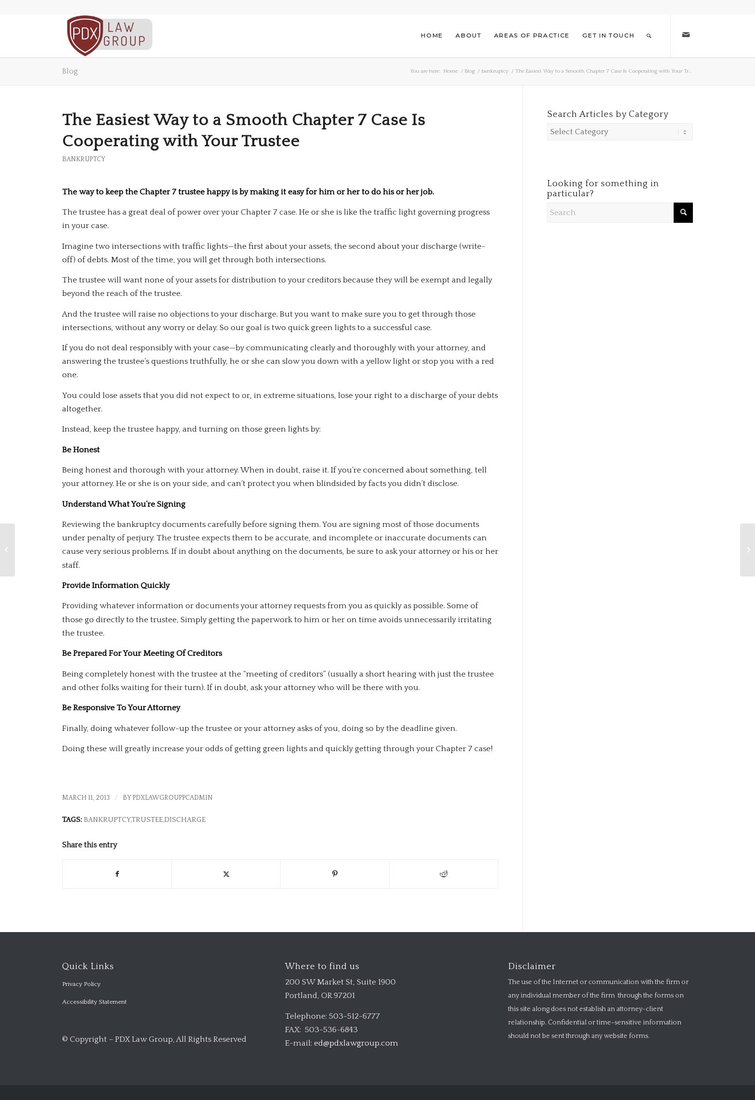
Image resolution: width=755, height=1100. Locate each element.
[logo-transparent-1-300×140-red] (108, 35)
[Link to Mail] (685, 35)
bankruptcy (83, 159)
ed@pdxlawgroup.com (356, 1043)
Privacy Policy (81, 984)
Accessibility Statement (94, 1001)
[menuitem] (432, 35)
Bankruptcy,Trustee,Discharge (145, 820)
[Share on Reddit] (444, 874)
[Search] (649, 35)
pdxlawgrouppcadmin (172, 798)
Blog (70, 71)
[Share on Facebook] (117, 874)
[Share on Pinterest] (335, 874)
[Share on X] (226, 874)
